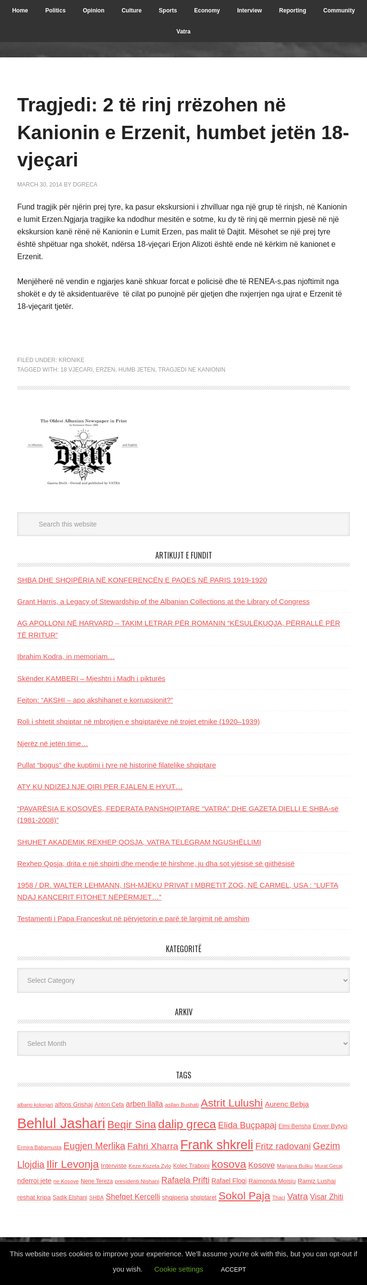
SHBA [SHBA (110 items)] (96, 1197)
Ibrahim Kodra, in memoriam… (66, 656)
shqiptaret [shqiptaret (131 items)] (203, 1197)
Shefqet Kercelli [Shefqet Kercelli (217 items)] (133, 1196)
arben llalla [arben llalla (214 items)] (144, 1103)
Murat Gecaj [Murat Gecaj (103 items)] (328, 1166)
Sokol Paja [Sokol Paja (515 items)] (244, 1195)
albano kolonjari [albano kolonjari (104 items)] (35, 1105)
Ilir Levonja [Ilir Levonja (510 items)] (72, 1164)
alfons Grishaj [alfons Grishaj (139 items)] (74, 1104)
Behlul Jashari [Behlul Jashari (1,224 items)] (61, 1123)
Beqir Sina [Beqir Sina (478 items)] (131, 1125)
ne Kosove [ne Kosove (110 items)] (66, 1181)
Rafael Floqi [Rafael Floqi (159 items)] (229, 1181)
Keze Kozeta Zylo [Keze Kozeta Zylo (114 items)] (150, 1166)
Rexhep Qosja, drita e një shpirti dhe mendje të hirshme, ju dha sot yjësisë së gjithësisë (155, 863)
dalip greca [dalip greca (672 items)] (187, 1124)
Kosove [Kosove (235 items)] (261, 1165)
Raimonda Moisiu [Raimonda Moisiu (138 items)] (272, 1181)
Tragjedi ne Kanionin (192, 369)
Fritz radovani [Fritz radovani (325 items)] (283, 1146)
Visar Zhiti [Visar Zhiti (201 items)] (327, 1197)
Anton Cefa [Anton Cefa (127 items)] (109, 1104)
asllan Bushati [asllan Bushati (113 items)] (182, 1105)
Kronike (72, 360)
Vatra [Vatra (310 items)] (297, 1196)
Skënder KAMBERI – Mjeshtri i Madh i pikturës (91, 678)
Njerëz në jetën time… (52, 743)
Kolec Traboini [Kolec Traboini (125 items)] (191, 1166)
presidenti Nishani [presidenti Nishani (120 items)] (137, 1181)
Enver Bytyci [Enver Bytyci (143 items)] (330, 1126)
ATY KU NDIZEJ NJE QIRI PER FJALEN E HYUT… (100, 786)
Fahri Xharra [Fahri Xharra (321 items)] (152, 1146)
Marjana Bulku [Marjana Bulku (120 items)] (295, 1166)
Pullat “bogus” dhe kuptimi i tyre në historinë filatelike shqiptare (116, 765)
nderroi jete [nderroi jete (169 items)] (34, 1181)
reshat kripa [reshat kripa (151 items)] (34, 1197)
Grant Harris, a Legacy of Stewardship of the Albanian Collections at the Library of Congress (163, 601)
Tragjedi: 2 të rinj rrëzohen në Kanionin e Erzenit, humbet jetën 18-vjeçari (177, 131)
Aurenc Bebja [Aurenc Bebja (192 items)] (287, 1104)
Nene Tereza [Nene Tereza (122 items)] (97, 1181)
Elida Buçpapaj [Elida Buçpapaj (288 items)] (247, 1125)
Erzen (105, 369)
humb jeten (137, 369)
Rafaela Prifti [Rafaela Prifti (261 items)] (185, 1180)
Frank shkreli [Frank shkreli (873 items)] (216, 1145)
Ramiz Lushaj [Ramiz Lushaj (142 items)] (316, 1181)
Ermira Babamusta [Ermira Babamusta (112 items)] (39, 1147)
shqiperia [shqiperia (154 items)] (175, 1197)
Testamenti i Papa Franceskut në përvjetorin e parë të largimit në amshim (133, 918)
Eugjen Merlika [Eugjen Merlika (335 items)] (94, 1146)
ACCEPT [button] (233, 1269)
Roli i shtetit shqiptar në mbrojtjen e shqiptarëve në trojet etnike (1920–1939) (138, 721)
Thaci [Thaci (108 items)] (278, 1197)
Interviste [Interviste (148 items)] (114, 1165)
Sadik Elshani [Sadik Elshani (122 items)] (70, 1197)
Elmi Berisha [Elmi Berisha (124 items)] (295, 1126)
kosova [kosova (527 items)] (229, 1164)
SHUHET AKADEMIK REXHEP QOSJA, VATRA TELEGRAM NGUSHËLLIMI (139, 842)
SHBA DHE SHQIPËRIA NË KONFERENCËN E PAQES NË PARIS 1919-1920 (142, 580)
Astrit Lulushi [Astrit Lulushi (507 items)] (232, 1103)
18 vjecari (76, 369)
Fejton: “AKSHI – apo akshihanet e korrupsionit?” (95, 700)
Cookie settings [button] (179, 1269)
